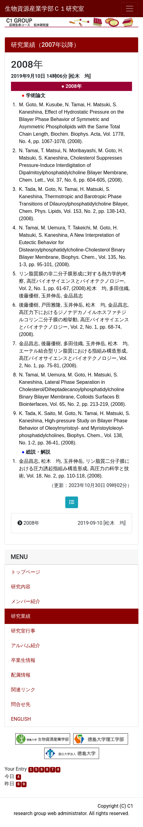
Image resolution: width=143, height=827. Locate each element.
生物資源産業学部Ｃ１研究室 (44, 8)
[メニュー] (129, 8)
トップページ (25, 572)
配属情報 (20, 675)
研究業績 (20, 616)
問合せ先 (20, 704)
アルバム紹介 (25, 645)
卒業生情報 (23, 660)
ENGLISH (21, 719)
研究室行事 (23, 631)
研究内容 (20, 587)
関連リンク (23, 690)
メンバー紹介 (25, 601)
